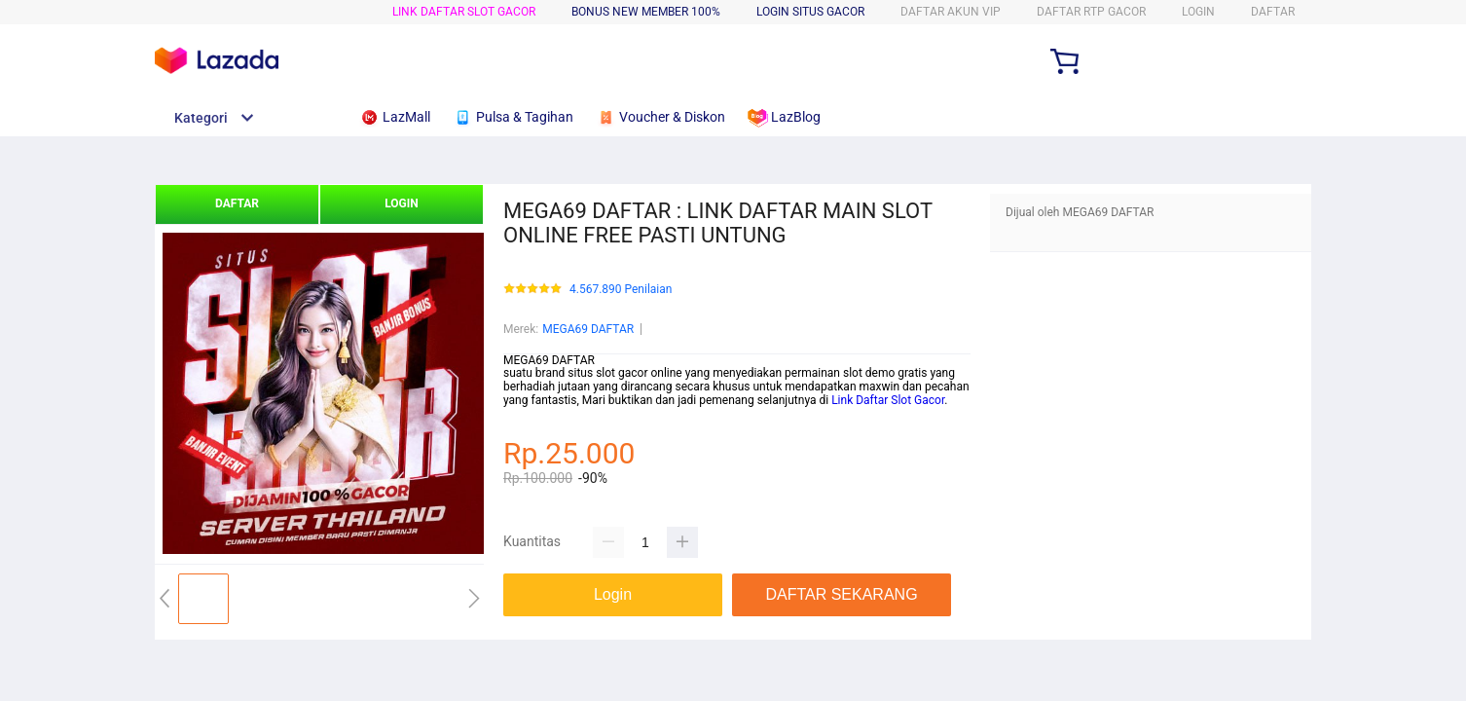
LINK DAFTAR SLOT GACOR (463, 11)
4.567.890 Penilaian (620, 289)
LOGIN (1198, 11)
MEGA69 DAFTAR (588, 329)
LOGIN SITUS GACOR (810, 11)
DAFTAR (1273, 11)
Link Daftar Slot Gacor (886, 400)
